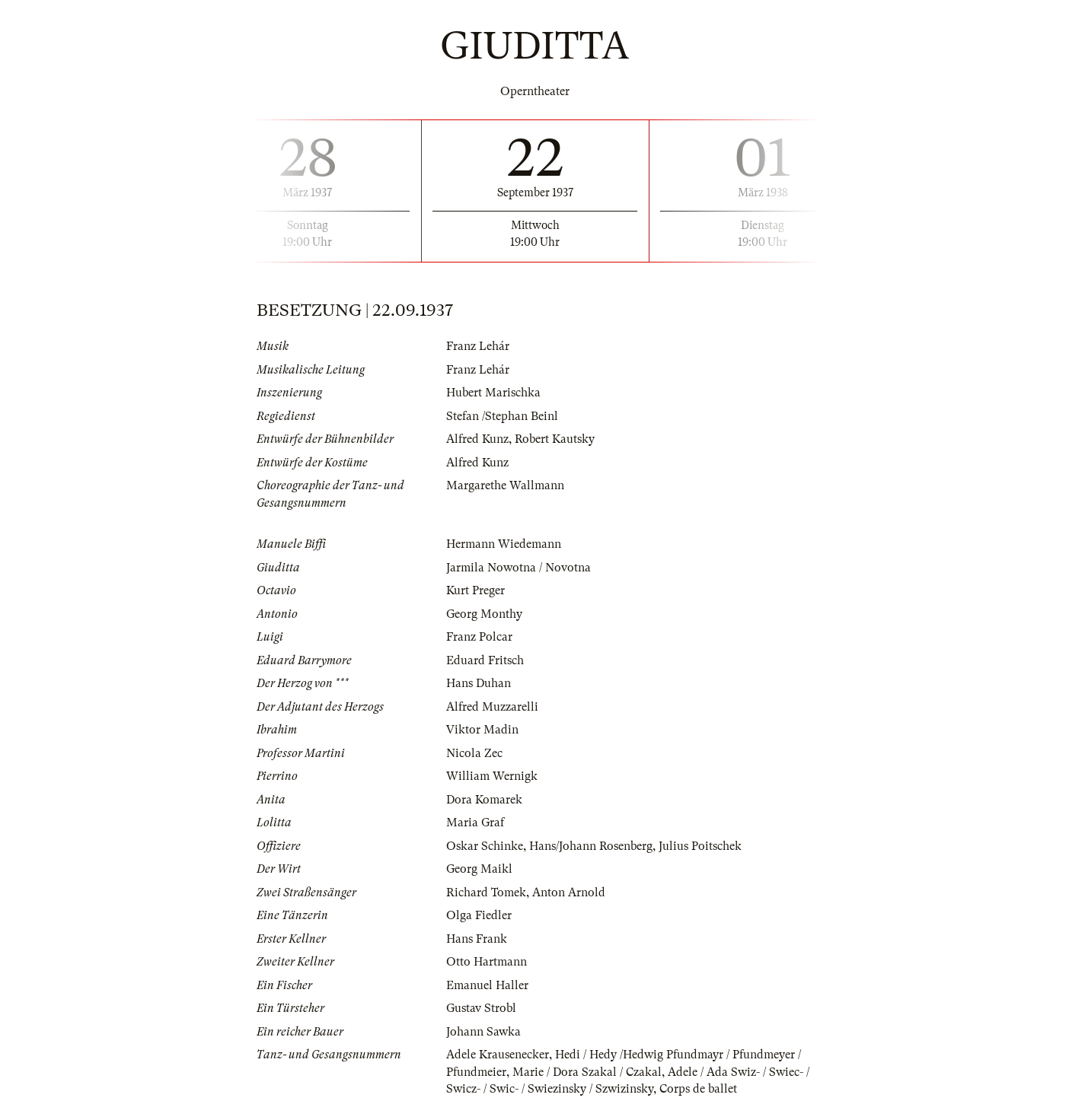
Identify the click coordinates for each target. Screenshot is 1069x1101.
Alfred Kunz (477, 439)
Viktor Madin (482, 730)
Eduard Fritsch (485, 660)
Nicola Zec (474, 753)
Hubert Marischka (493, 392)
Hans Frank (476, 939)
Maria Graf (475, 822)
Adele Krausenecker (497, 1054)
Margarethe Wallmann (505, 485)
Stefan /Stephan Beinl (502, 416)
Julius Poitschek (700, 846)
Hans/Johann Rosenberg (591, 846)
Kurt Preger (475, 590)
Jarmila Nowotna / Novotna (518, 567)
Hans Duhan (478, 683)
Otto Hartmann (486, 962)
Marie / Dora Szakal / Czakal (587, 1072)
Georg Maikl (479, 869)
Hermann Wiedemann (503, 544)
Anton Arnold (568, 892)
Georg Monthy (484, 614)
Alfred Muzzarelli (492, 707)
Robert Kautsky (555, 439)
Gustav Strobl (481, 1008)
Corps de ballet (698, 1089)
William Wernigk (492, 776)
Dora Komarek (484, 800)
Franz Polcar (479, 637)
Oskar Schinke (484, 846)
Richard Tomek (486, 892)
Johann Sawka (483, 1032)
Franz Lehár (477, 346)
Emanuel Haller (487, 985)
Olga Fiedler (479, 915)
